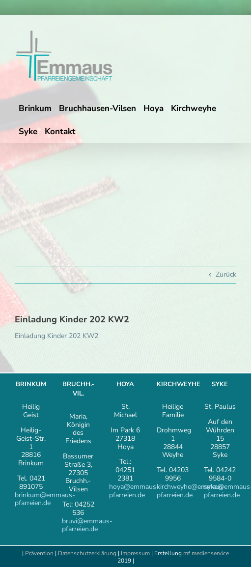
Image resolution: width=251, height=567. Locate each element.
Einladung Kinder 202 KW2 (56, 335)
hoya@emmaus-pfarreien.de (134, 491)
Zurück (226, 274)
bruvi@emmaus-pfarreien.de (87, 525)
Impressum (136, 553)
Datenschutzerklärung (87, 553)
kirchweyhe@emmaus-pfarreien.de (191, 491)
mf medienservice (206, 553)
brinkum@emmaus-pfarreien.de (45, 499)
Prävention (39, 553)
